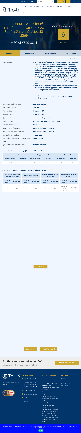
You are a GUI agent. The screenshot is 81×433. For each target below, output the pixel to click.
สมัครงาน (70, 6)
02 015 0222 (21, 1)
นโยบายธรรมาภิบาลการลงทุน (49, 381)
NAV (68, 1)
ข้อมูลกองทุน (10, 53)
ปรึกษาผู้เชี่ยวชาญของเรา (66, 363)
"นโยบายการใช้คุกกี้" (47, 428)
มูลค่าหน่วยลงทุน (30, 53)
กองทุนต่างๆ (64, 386)
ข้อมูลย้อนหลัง (30, 349)
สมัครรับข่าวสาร (26, 13)
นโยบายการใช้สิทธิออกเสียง (48, 396)
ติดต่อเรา (31, 1)
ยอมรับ (41, 430)
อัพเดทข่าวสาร (63, 6)
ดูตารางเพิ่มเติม (40, 266)
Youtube (26, 401)
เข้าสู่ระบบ (61, 1)
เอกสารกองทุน (71, 53)
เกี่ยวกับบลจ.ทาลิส (31, 6)
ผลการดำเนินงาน (50, 53)
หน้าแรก (24, 6)
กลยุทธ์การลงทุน (39, 6)
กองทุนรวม (56, 6)
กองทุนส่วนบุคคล (48, 6)
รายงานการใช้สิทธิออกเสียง (48, 403)
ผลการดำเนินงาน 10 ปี (48, 349)
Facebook (26, 398)
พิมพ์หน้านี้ (71, 58)
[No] (79, 429)
